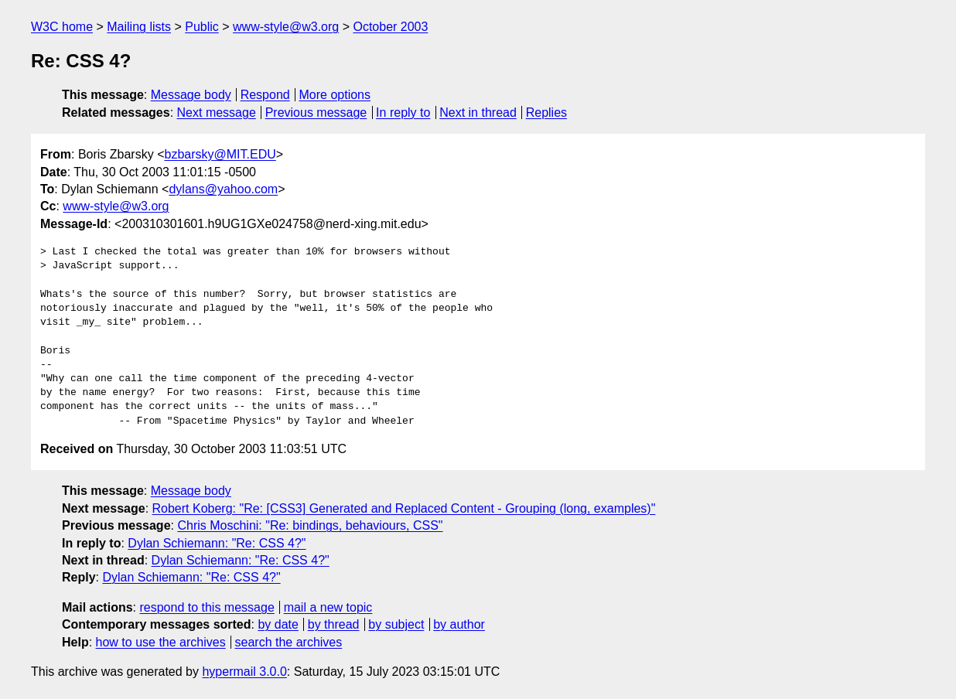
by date (278, 624)
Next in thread (478, 112)
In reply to (403, 112)
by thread (334, 624)
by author (459, 624)
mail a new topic (328, 607)
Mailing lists (139, 26)
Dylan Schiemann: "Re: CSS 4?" (217, 543)
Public (202, 26)
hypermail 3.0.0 (244, 671)
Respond (265, 94)
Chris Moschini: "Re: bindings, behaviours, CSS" (309, 525)
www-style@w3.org (286, 26)
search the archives (289, 642)
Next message (216, 112)
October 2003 (390, 26)
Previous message (316, 112)
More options (335, 94)
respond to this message (206, 607)
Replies (546, 112)
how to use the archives (161, 642)
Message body (191, 94)
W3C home (62, 26)
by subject (396, 624)
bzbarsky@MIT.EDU (219, 154)
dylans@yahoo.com (223, 189)
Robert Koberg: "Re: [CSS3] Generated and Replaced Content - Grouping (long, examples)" (404, 508)
